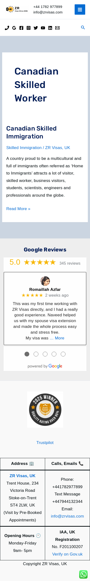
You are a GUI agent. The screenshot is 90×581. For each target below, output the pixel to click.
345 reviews (70, 263)
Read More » (18, 209)
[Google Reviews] (14, 28)
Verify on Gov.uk (67, 554)
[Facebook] (21, 28)
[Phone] (7, 28)
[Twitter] (36, 28)
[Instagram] (28, 28)
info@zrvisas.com (67, 516)
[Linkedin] (50, 28)
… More (57, 338)
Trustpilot (45, 442)
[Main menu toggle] (80, 9)
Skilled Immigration (24, 147)
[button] (83, 28)
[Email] (57, 28)
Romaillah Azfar (45, 289)
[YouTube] (43, 28)
